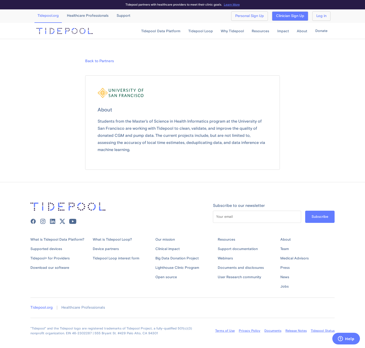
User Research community (239, 277)
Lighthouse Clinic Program (177, 268)
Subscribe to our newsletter (239, 205)
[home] (64, 31)
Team (284, 249)
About (285, 239)
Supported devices (46, 249)
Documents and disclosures (241, 268)
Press (285, 268)
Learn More (232, 5)
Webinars (225, 258)
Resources (226, 239)
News (284, 277)
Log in (321, 16)
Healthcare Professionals (83, 307)
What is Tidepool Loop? (112, 239)
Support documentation (238, 249)
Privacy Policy (249, 331)
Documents (272, 331)
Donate (321, 31)
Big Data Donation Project (177, 258)
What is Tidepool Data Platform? (57, 239)
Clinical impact (167, 249)
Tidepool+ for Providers (50, 258)
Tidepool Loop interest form (116, 258)
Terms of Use (225, 331)
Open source (166, 277)
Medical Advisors (294, 258)
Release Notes (296, 331)
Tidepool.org (41, 307)
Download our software (49, 268)
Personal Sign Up (249, 16)
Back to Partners (99, 61)
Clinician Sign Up (290, 16)
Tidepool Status (323, 331)
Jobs (284, 286)
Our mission (165, 239)
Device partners (106, 249)
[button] (161, 31)
